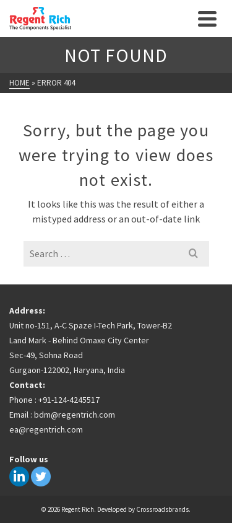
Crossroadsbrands (162, 509)
